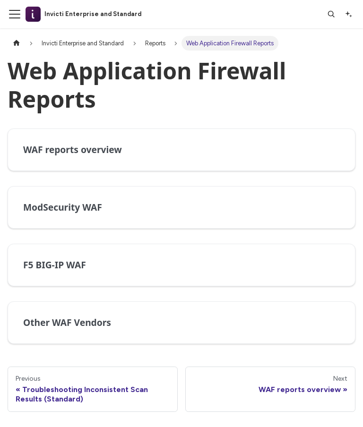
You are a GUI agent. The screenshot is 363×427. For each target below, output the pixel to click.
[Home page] (17, 43)
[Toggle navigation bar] (15, 14)
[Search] (331, 14)
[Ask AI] (348, 14)
